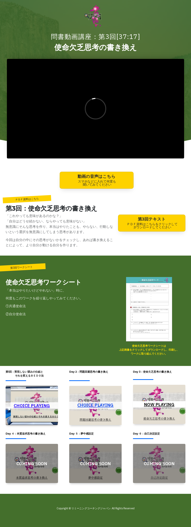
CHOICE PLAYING (32, 405)
